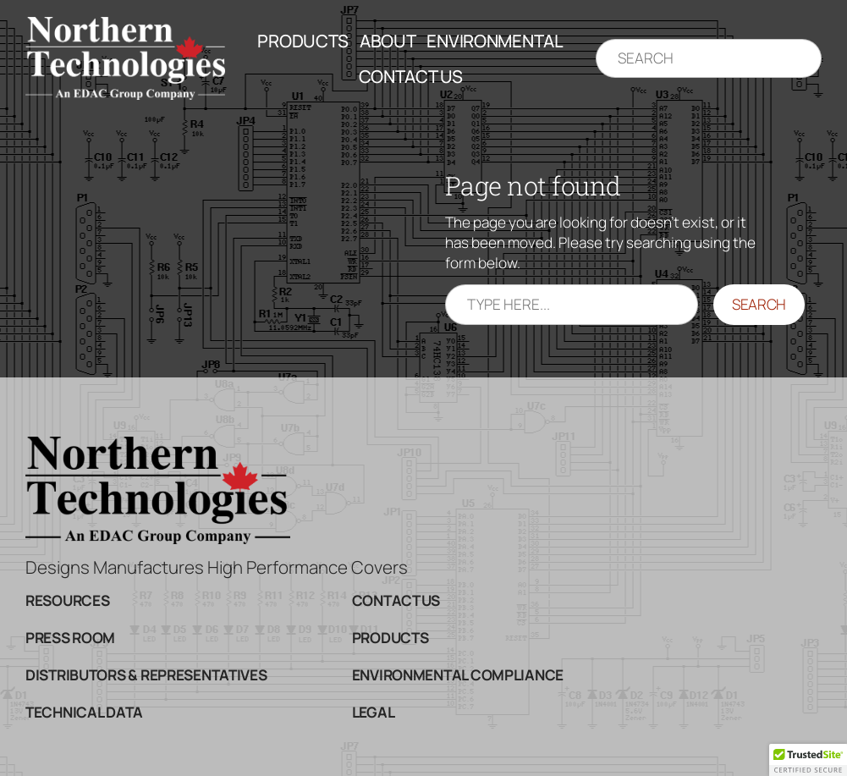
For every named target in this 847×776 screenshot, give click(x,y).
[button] (808, 760)
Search (759, 304)
